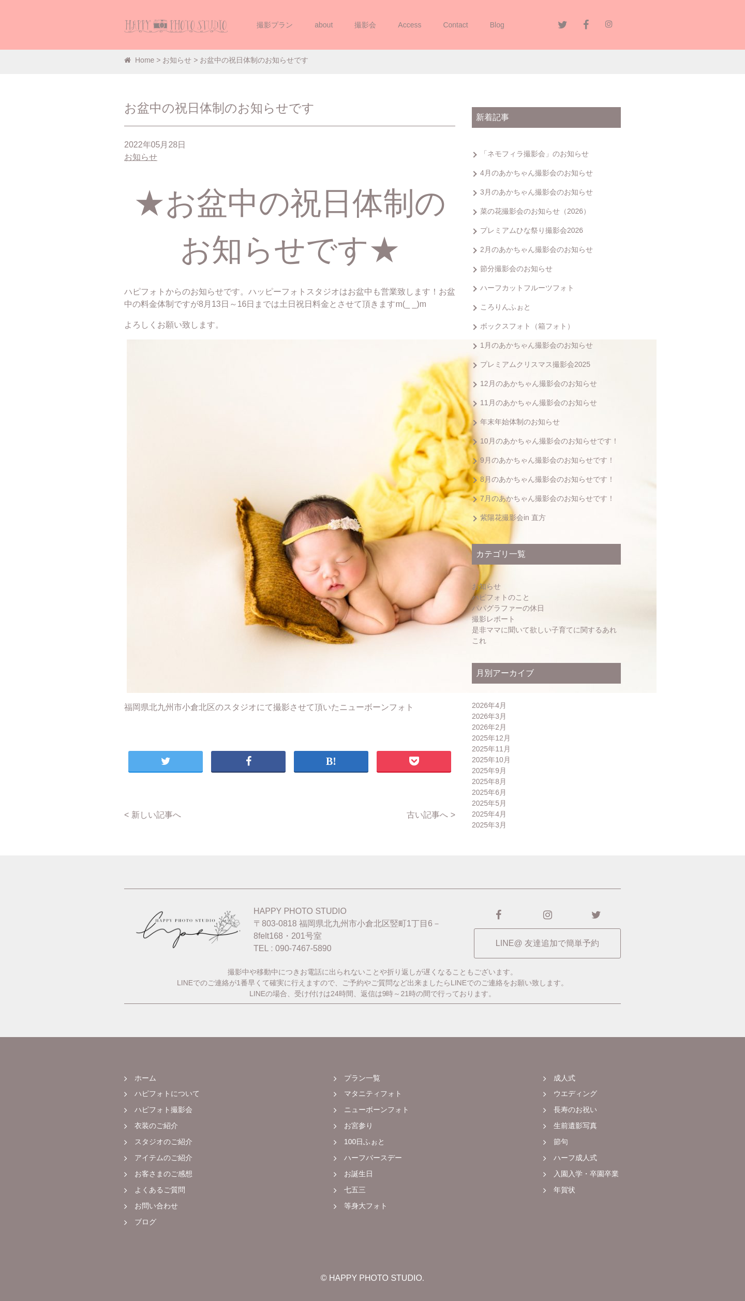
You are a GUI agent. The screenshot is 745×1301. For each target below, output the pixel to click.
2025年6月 (489, 792)
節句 (561, 1141)
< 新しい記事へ (152, 814)
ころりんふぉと (505, 307)
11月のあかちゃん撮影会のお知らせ (538, 402)
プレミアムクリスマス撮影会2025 (535, 364)
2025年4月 (489, 814)
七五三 (355, 1190)
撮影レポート (493, 619)
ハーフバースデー (373, 1158)
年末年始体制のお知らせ (520, 422)
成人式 (564, 1078)
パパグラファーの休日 (508, 608)
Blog (497, 25)
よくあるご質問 (160, 1190)
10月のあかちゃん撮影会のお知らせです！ (549, 441)
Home (139, 60)
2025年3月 (489, 825)
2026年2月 (489, 727)
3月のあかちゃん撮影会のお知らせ (536, 192)
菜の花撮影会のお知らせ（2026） (535, 211)
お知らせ (176, 60)
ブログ (145, 1222)
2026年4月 (489, 705)
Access (409, 25)
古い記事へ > (431, 814)
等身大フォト (366, 1206)
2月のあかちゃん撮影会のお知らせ (536, 249)
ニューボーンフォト (376, 1109)
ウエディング (575, 1093)
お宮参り (358, 1125)
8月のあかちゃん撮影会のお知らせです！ (547, 479)
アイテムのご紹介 (163, 1158)
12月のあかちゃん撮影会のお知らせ (538, 383)
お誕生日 (358, 1174)
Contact (455, 25)
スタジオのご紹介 (163, 1141)
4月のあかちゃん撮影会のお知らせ (536, 173)
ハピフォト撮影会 (163, 1109)
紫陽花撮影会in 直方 (513, 517)
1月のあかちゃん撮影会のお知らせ (536, 345)
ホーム (145, 1078)
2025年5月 (489, 803)
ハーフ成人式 (575, 1158)
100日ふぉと (364, 1141)
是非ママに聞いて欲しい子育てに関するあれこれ (544, 635)
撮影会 (365, 25)
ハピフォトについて (167, 1093)
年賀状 (564, 1190)
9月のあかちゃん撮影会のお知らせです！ (547, 460)
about (324, 25)
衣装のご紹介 (156, 1125)
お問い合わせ (156, 1206)
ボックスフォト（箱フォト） (527, 326)
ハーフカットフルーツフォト (527, 288)
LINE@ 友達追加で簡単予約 (547, 943)
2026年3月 (489, 716)
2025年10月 (491, 760)
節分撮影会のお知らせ (516, 268)
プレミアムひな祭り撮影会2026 (531, 230)
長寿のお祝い (575, 1109)
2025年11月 (491, 749)
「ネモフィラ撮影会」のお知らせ (534, 154)
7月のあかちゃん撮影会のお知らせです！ (547, 498)
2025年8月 (489, 781)
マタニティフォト (373, 1093)
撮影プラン (275, 25)
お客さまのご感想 (163, 1174)
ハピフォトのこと (501, 597)
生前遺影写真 (575, 1125)
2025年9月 (489, 770)
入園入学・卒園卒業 (586, 1174)
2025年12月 (491, 738)
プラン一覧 (362, 1078)
